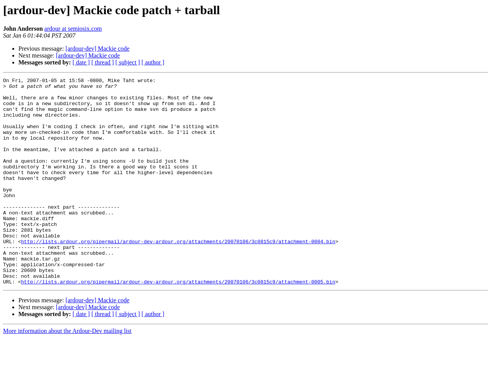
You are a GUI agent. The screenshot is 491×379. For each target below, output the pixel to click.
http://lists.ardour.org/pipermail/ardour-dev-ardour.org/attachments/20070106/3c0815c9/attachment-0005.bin (178, 323)
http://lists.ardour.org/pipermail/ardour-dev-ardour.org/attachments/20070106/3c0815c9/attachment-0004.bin (178, 274)
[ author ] (153, 62)
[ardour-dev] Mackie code (98, 48)
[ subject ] (127, 62)
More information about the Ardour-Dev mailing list (67, 372)
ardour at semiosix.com (73, 28)
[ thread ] (102, 62)
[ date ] (81, 62)
